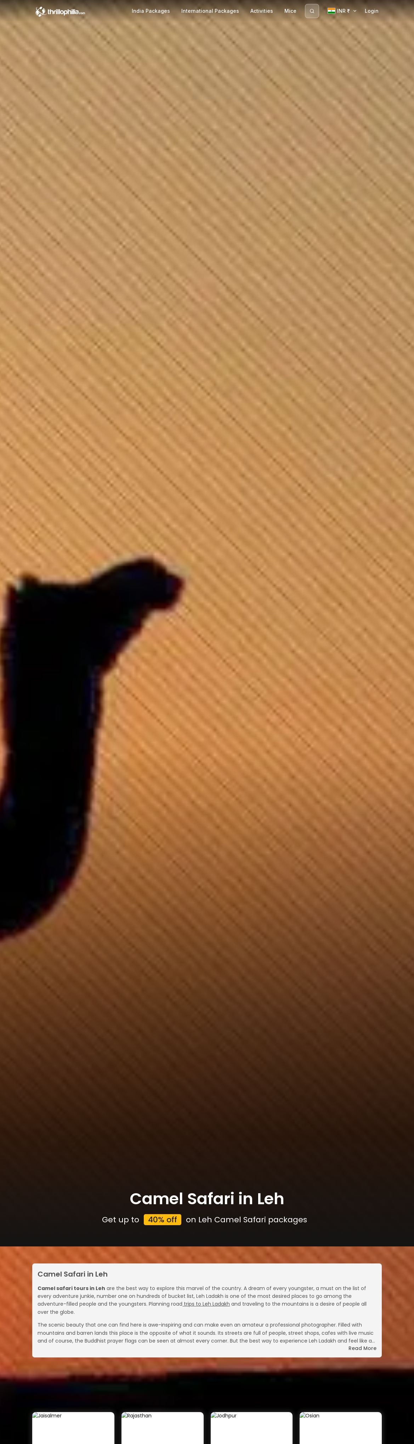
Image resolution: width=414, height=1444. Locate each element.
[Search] (312, 11)
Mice (290, 11)
